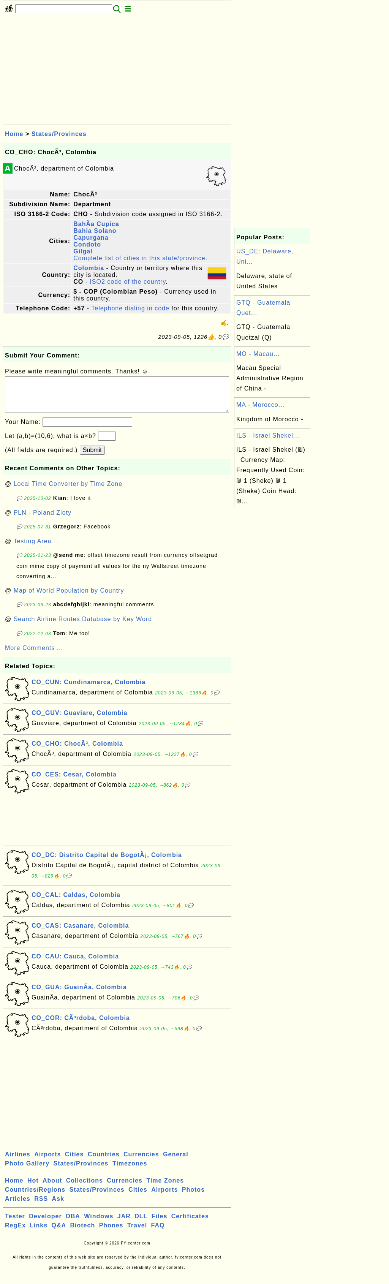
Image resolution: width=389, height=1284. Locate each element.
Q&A (59, 1233)
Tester (15, 1224)
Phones (111, 1233)
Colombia (88, 268)
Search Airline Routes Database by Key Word (83, 626)
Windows (98, 1224)
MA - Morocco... (260, 405)
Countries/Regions (35, 1197)
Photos (193, 1197)
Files (159, 1224)
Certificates (190, 1224)
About (52, 1188)
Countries (104, 1162)
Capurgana (91, 237)
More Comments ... (34, 655)
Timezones (129, 1171)
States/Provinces (59, 134)
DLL (140, 1224)
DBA (73, 1224)
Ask (58, 1206)
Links (38, 1233)
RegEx (15, 1233)
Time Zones (165, 1188)
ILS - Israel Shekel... (267, 435)
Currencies (141, 1162)
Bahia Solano (94, 231)
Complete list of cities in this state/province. (140, 258)
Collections (84, 1188)
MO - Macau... (258, 354)
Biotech (82, 1233)
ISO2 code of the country (128, 281)
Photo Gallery (27, 1171)
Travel (137, 1233)
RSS (41, 1206)
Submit (92, 457)
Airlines (17, 1162)
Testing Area (32, 549)
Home (14, 134)
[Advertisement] (117, 71)
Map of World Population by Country (69, 598)
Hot (33, 1188)
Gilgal (82, 251)
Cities (74, 1162)
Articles (17, 1206)
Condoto (87, 244)
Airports (47, 1162)
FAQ (158, 1233)
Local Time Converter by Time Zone (68, 491)
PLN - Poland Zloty (42, 520)
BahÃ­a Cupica (96, 224)
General (175, 1162)
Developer (45, 1224)
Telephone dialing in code (130, 308)
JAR (124, 1224)
